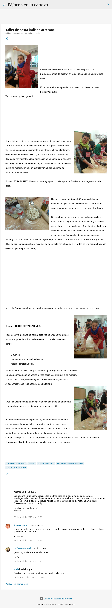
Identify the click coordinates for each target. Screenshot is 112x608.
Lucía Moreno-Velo (23, 548)
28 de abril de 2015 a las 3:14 (28, 540)
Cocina (32, 464)
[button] (7, 39)
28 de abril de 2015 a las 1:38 (28, 517)
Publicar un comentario (16, 584)
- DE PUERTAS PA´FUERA (16, 464)
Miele (16, 569)
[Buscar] (51, 4)
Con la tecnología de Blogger (56, 598)
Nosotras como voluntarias (70, 464)
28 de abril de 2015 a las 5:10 (28, 561)
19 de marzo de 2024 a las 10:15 (29, 577)
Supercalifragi (20, 525)
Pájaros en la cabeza (28, 4)
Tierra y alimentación (16, 468)
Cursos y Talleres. (46, 464)
